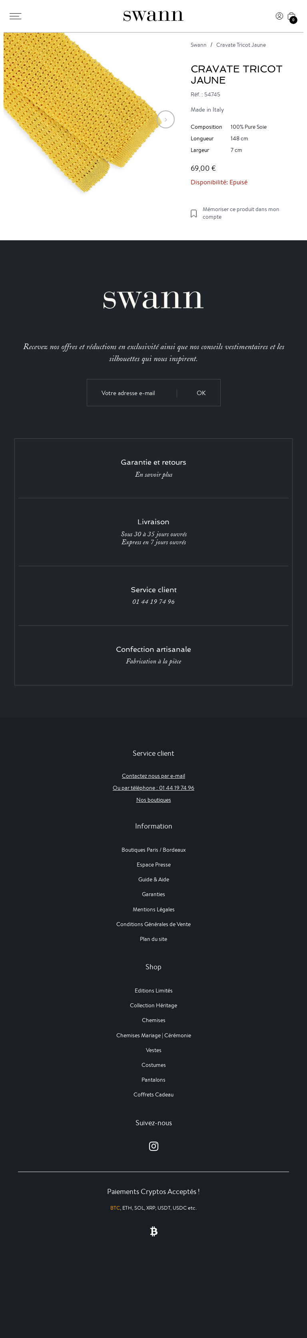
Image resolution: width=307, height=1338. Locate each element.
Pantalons (153, 1079)
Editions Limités (154, 990)
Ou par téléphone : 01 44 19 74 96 (153, 787)
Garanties (153, 894)
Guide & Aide (153, 879)
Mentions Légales (154, 909)
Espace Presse (154, 864)
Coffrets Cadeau (153, 1094)
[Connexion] (279, 16)
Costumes (154, 1064)
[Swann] (153, 16)
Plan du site (153, 939)
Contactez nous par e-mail (153, 775)
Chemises (153, 1020)
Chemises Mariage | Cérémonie (153, 1035)
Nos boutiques (153, 799)
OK (201, 393)
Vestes (153, 1050)
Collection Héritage (153, 1005)
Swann (199, 44)
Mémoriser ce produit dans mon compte (241, 213)
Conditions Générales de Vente (153, 924)
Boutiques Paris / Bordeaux (154, 849)
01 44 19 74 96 (153, 602)
